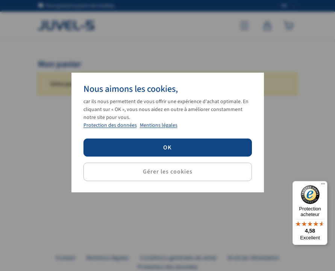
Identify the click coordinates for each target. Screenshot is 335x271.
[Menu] (322, 185)
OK (167, 147)
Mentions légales (158, 125)
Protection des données (110, 125)
